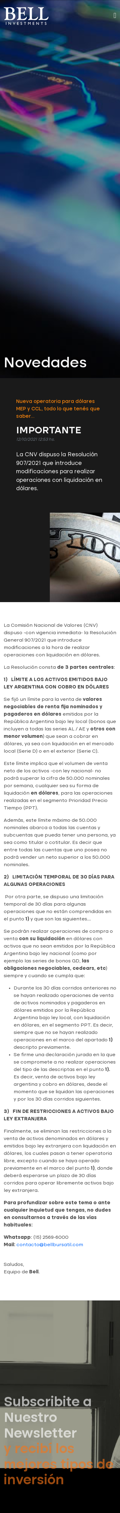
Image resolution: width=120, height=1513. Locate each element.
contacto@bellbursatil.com (49, 1244)
